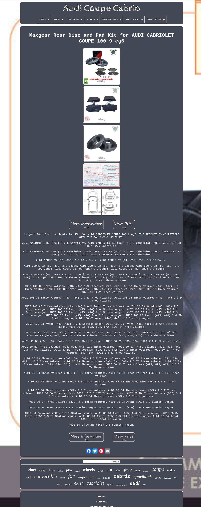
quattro (68, 484)
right (78, 471)
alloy (118, 470)
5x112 (78, 484)
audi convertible (121, 485)
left (59, 485)
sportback (143, 476)
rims (32, 469)
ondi (28, 477)
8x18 (60, 471)
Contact (101, 501)
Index (102, 496)
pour (137, 470)
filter (69, 470)
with (98, 478)
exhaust (106, 477)
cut (109, 469)
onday (171, 470)
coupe (158, 469)
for (71, 476)
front (128, 470)
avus (144, 485)
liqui (52, 470)
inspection (85, 477)
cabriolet (95, 483)
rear (62, 477)
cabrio (122, 476)
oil (175, 477)
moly (42, 470)
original (145, 471)
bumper (167, 478)
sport (109, 484)
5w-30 (100, 471)
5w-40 (158, 478)
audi (135, 483)
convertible (45, 476)
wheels (89, 469)
